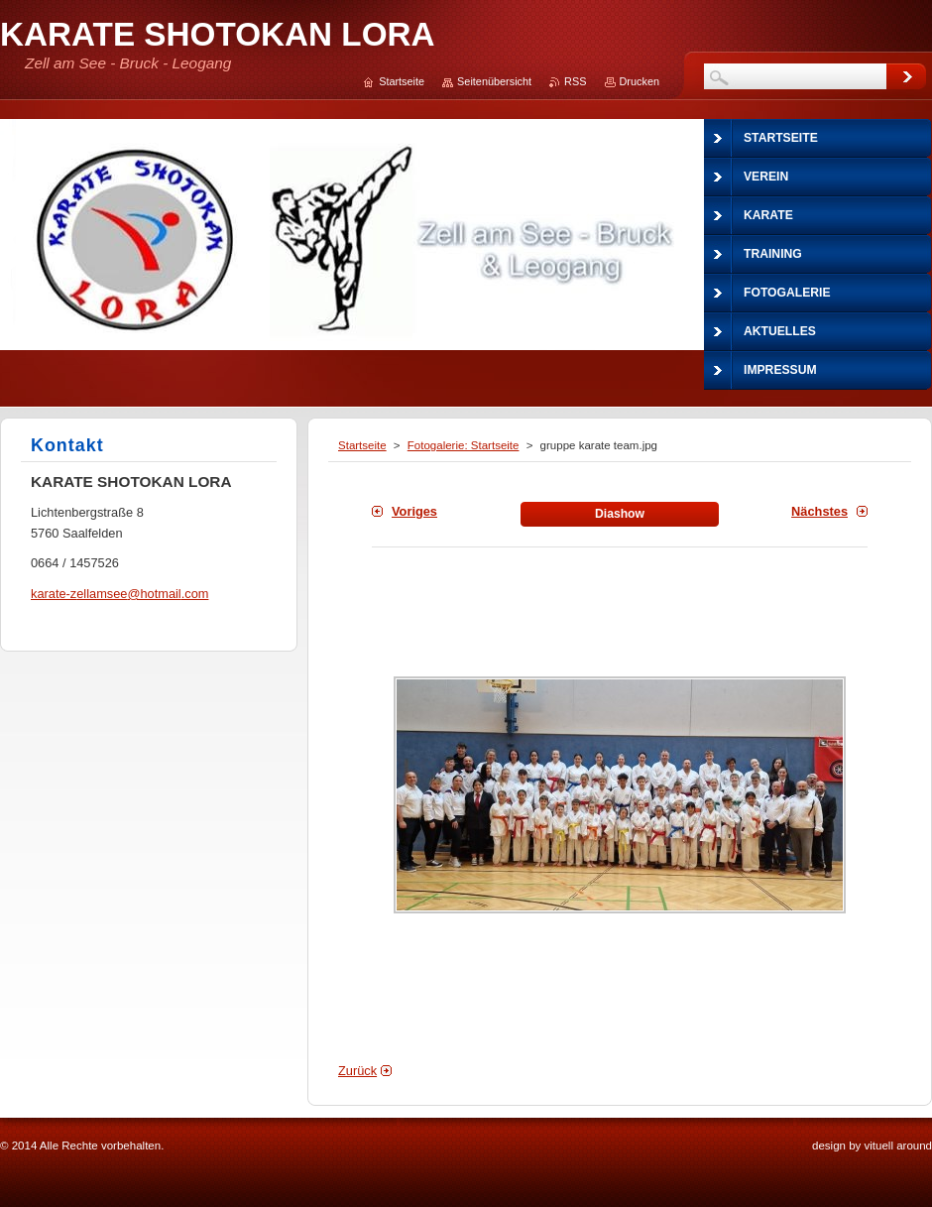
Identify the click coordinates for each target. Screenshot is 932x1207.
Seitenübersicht (494, 81)
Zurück (357, 1070)
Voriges (414, 511)
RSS (575, 81)
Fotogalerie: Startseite (464, 445)
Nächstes (819, 511)
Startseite (362, 445)
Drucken (640, 81)
